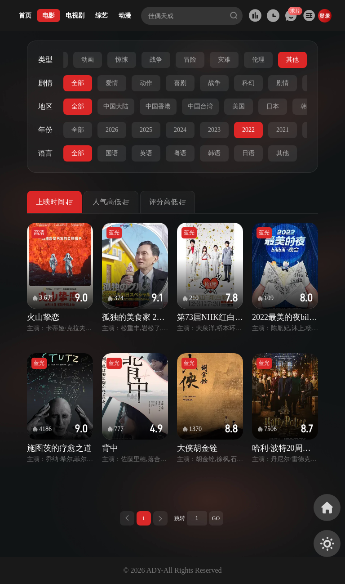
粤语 (180, 153)
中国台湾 (200, 106)
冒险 (190, 59)
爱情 (112, 83)
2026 (112, 129)
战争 (156, 59)
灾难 (224, 59)
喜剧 (180, 83)
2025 (146, 129)
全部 (77, 83)
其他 (292, 59)
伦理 (258, 59)
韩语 (214, 153)
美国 (238, 106)
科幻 (248, 83)
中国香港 (158, 106)
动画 (87, 59)
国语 (112, 153)
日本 (272, 106)
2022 (248, 129)
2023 (214, 129)
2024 (180, 129)
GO (216, 518)
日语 (248, 153)
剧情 (282, 83)
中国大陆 (115, 106)
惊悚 (121, 59)
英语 (146, 153)
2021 (282, 129)
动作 (146, 83)
